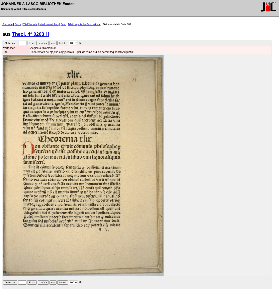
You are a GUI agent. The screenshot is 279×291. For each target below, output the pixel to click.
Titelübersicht (30, 24)
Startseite (7, 24)
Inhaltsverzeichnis (49, 24)
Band (63, 24)
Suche (18, 24)
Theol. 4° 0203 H (30, 34)
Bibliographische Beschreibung (84, 24)
